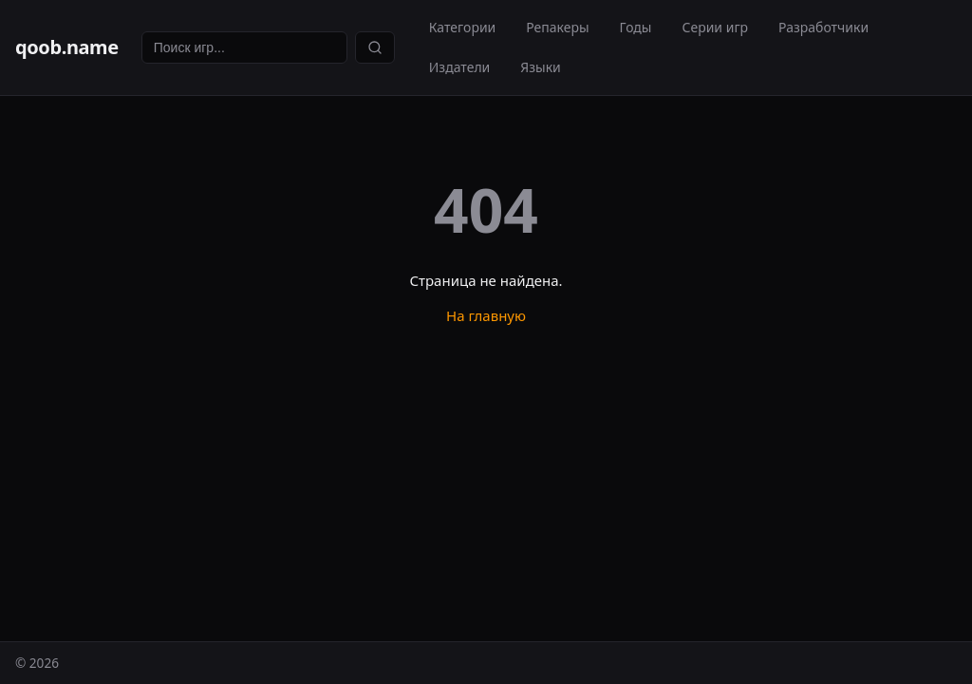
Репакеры (557, 27)
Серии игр (715, 27)
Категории (462, 27)
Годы (636, 27)
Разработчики (823, 27)
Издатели (460, 67)
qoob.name (67, 47)
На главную (486, 315)
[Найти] (375, 47)
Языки (540, 67)
